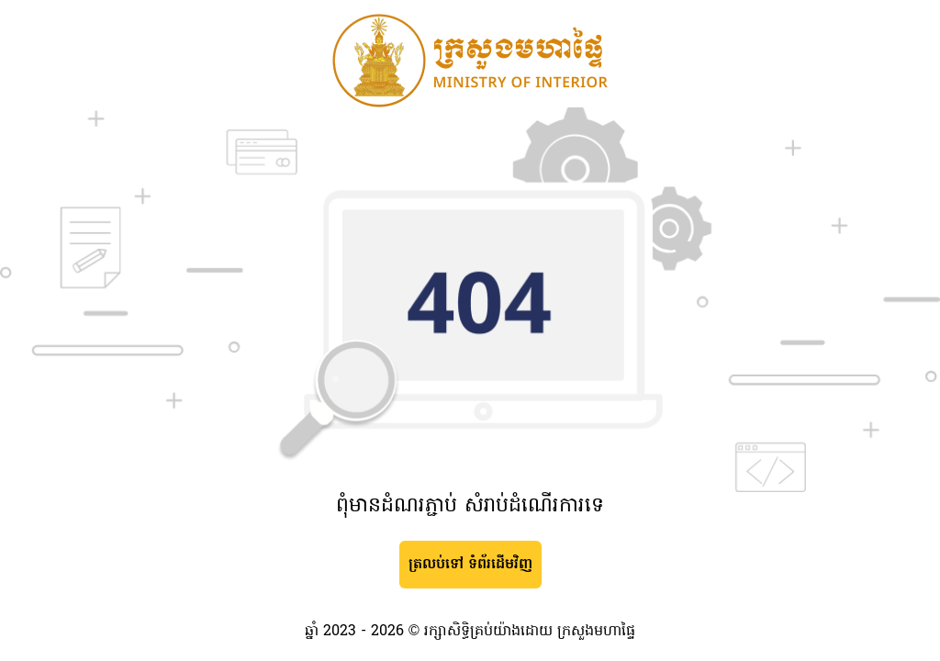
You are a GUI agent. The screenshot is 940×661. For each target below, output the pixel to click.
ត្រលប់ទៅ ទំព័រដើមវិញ (470, 565)
